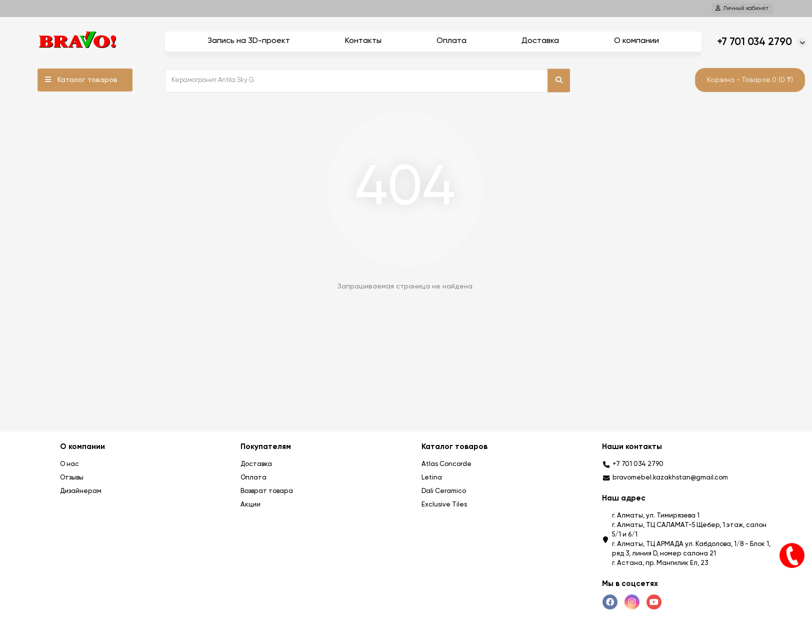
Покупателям (265, 446)
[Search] (367, 80)
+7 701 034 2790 (754, 42)
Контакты (363, 41)
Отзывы (72, 477)
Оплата (451, 41)
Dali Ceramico (444, 491)
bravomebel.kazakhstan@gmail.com (670, 477)
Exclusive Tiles (444, 505)
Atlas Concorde (447, 464)
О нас (69, 464)
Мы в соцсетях (630, 584)
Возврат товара (266, 491)
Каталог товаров (88, 80)
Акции (250, 505)
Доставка (540, 41)
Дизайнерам (81, 491)
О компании (636, 41)
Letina (432, 477)
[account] (742, 8)
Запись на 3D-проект (249, 41)
